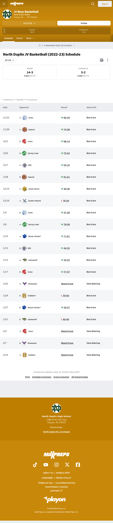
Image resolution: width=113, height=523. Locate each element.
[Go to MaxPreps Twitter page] (67, 465)
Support (56, 490)
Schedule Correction (41, 377)
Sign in (105, 3)
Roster (20, 38)
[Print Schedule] (101, 60)
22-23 (9, 60)
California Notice (65, 482)
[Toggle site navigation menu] (4, 4)
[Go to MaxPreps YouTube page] (45, 465)
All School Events (80, 377)
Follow (84, 23)
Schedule (8, 38)
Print (27, 377)
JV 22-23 (29, 23)
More (29, 38)
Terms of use (45, 482)
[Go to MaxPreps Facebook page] (78, 465)
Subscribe (47, 477)
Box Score (91, 117)
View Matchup (93, 283)
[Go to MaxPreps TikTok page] (35, 465)
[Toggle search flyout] (93, 4)
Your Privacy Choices (56, 486)
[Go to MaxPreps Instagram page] (56, 465)
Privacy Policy (63, 477)
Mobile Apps (63, 472)
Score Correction (61, 377)
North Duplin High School (56, 410)
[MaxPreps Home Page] (40, 45)
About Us (48, 472)
